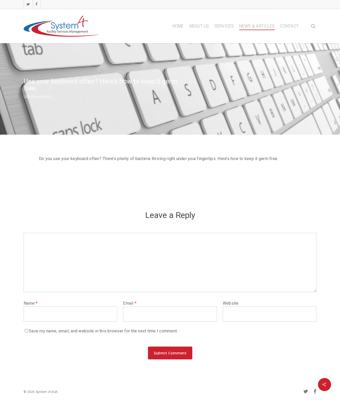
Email (129, 303)
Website (231, 303)
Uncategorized (37, 96)
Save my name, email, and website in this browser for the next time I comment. (103, 330)
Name (31, 303)
